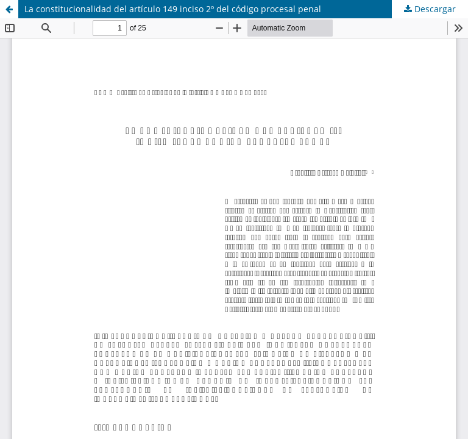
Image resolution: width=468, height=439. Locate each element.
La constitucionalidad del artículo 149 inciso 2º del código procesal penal (172, 9)
